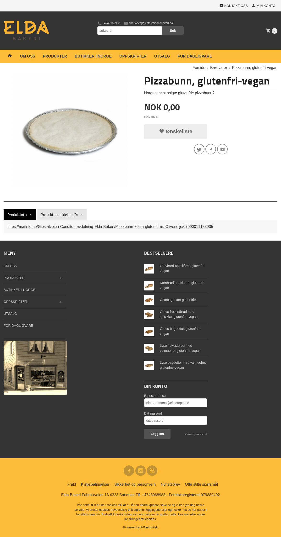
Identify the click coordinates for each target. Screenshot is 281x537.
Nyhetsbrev (170, 484)
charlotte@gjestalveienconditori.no (148, 23)
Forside (199, 68)
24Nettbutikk (149, 527)
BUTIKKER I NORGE (93, 56)
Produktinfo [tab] (17, 214)
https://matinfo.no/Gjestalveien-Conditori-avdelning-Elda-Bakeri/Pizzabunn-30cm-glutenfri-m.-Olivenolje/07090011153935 (110, 227)
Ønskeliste (175, 131)
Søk (173, 30)
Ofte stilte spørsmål (201, 484)
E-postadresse (155, 396)
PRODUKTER (55, 56)
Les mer (184, 514)
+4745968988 (108, 23)
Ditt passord (153, 413)
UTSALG (162, 56)
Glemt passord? (196, 434)
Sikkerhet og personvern (135, 484)
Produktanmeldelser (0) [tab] (59, 214)
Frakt (71, 484)
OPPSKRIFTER (133, 56)
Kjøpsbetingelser (95, 484)
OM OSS (27, 56)
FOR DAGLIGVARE (195, 56)
